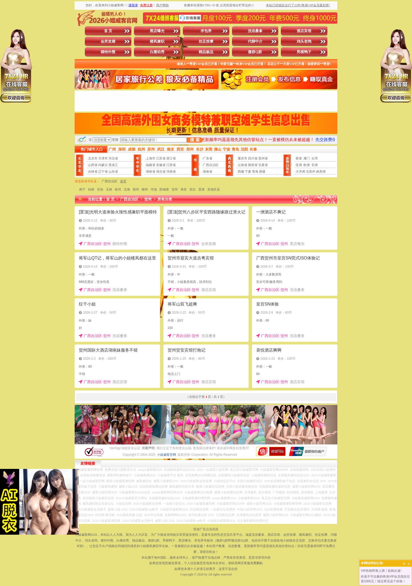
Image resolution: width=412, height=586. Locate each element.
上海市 (150, 158)
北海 (127, 189)
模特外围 (108, 52)
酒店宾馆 (304, 31)
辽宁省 (103, 171)
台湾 (314, 158)
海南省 (207, 171)
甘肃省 (263, 165)
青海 (255, 171)
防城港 (164, 189)
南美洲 (321, 171)
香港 (299, 158)
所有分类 (164, 199)
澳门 (306, 158)
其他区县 (213, 189)
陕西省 (253, 165)
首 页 (108, 31)
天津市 (103, 158)
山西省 (92, 165)
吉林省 (92, 171)
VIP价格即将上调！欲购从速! (381, 571)
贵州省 (263, 158)
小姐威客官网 (166, 455)
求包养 (206, 31)
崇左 (192, 189)
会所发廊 (108, 41)
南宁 (82, 189)
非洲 (314, 165)
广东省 (207, 158)
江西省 (171, 165)
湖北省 (161, 171)
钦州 (118, 189)
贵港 (201, 189)
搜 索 (194, 140)
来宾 (184, 189)
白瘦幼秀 (157, 52)
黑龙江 (113, 165)
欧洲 (306, 165)
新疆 (262, 171)
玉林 (109, 189)
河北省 (113, 158)
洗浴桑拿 (255, 31)
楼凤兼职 (157, 41)
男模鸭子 (304, 52)
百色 (100, 189)
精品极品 (206, 52)
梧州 (136, 189)
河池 (154, 189)
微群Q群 (255, 52)
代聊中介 (255, 41)
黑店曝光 (157, 31)
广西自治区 (211, 165)
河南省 (171, 171)
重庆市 (242, 158)
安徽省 (161, 165)
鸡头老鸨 (304, 41)
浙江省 (171, 158)
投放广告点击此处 (206, 529)
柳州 (145, 189)
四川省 (253, 158)
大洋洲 (300, 171)
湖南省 (150, 171)
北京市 (92, 158)
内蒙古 (103, 165)
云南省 (242, 165)
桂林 (91, 189)
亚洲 (299, 165)
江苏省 (161, 158)
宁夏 (248, 171)
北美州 (310, 171)
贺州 (175, 189)
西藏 (241, 171)
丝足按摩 (206, 41)
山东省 (113, 171)
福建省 (150, 165)
